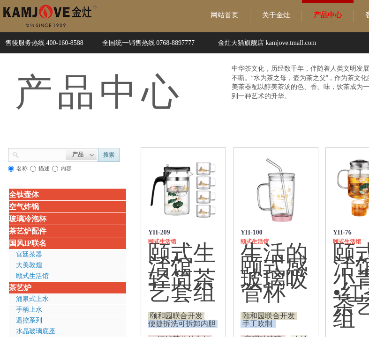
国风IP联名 (27, 243)
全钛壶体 (24, 194)
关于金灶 (276, 15)
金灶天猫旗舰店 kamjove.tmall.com (267, 42)
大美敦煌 (29, 265)
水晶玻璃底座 (35, 331)
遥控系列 (29, 320)
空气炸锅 (24, 207)
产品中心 (328, 15)
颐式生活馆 (32, 275)
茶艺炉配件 (27, 231)
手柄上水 (29, 309)
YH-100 (252, 232)
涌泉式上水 (32, 298)
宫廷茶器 (29, 254)
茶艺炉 (20, 288)
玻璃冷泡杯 (27, 219)
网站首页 (225, 15)
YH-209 (159, 232)
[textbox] (42, 154)
